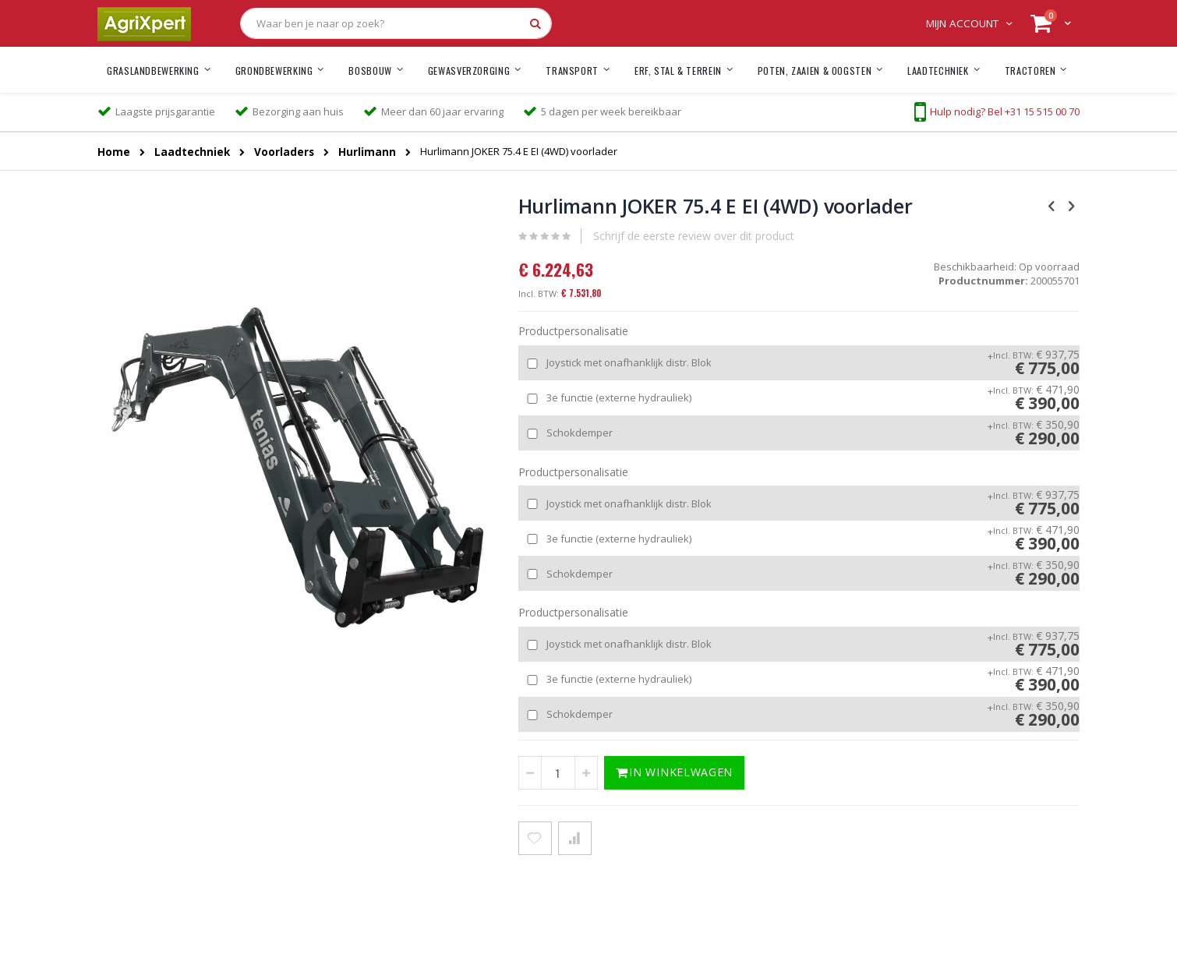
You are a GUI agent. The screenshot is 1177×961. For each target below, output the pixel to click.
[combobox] (396, 23)
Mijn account (962, 23)
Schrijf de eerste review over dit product (693, 235)
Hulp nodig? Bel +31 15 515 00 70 (1005, 111)
